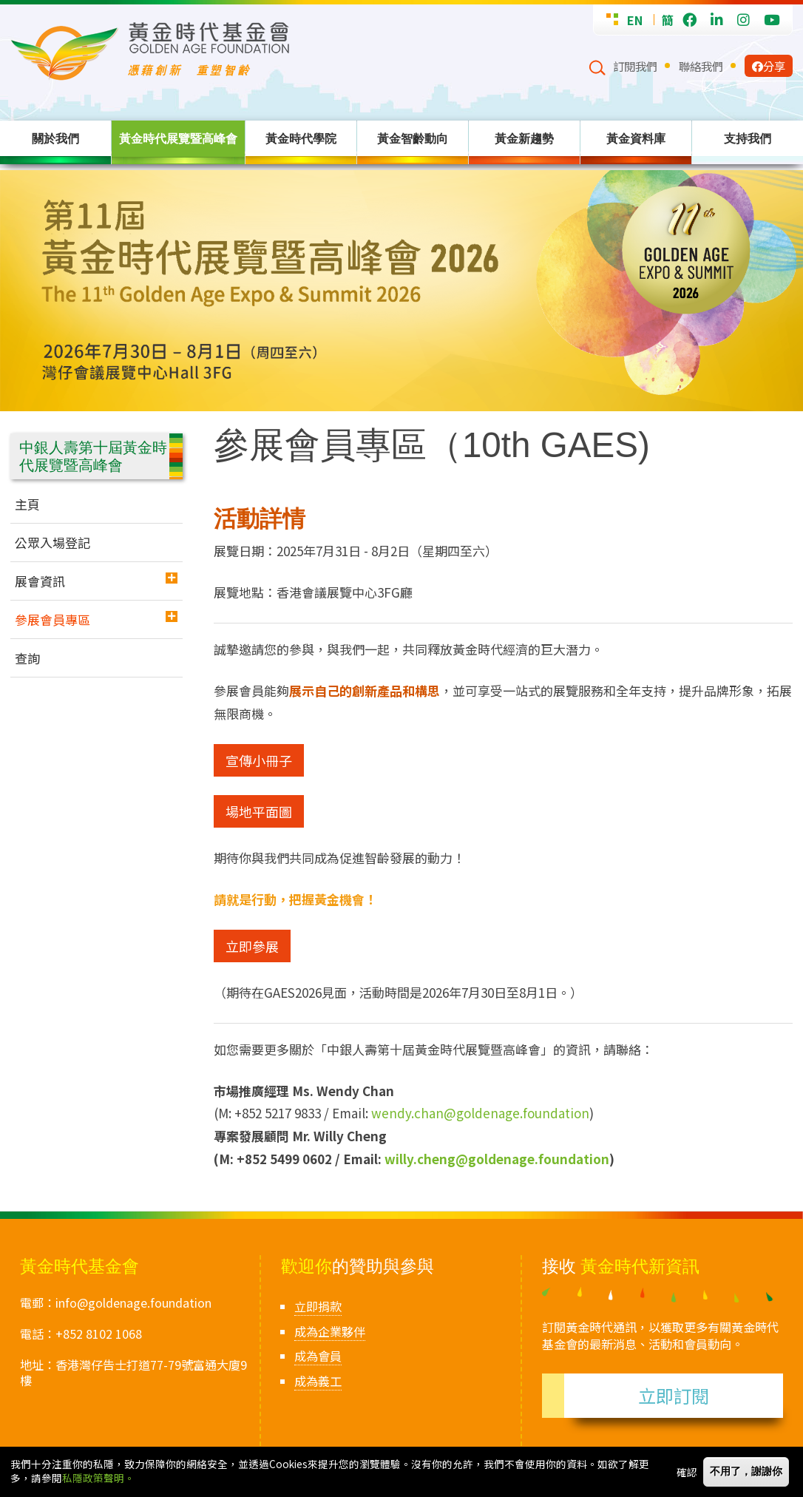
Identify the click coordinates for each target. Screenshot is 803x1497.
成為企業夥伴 (329, 1331)
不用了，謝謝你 (746, 1471)
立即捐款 (318, 1306)
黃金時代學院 (300, 138)
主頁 (27, 504)
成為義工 (318, 1381)
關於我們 (55, 138)
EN (635, 20)
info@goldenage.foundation (133, 1302)
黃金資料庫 (635, 138)
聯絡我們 (701, 66)
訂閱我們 (635, 66)
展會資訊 (40, 581)
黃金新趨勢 (524, 138)
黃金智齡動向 (412, 138)
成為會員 (318, 1356)
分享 (768, 66)
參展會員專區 (52, 619)
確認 (687, 1471)
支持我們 (747, 138)
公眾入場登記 (52, 542)
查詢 (27, 658)
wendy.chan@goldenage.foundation (480, 1113)
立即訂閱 (673, 1395)
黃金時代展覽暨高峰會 (178, 138)
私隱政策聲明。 (98, 1477)
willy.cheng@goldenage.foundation (496, 1158)
